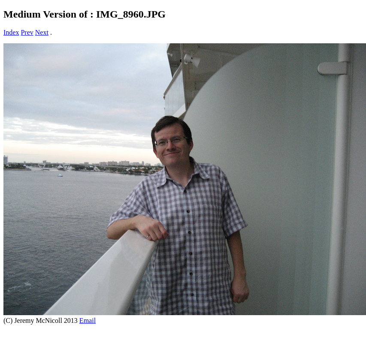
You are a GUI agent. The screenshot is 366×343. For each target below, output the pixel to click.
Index (11, 32)
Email (87, 320)
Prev (27, 32)
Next (41, 32)
